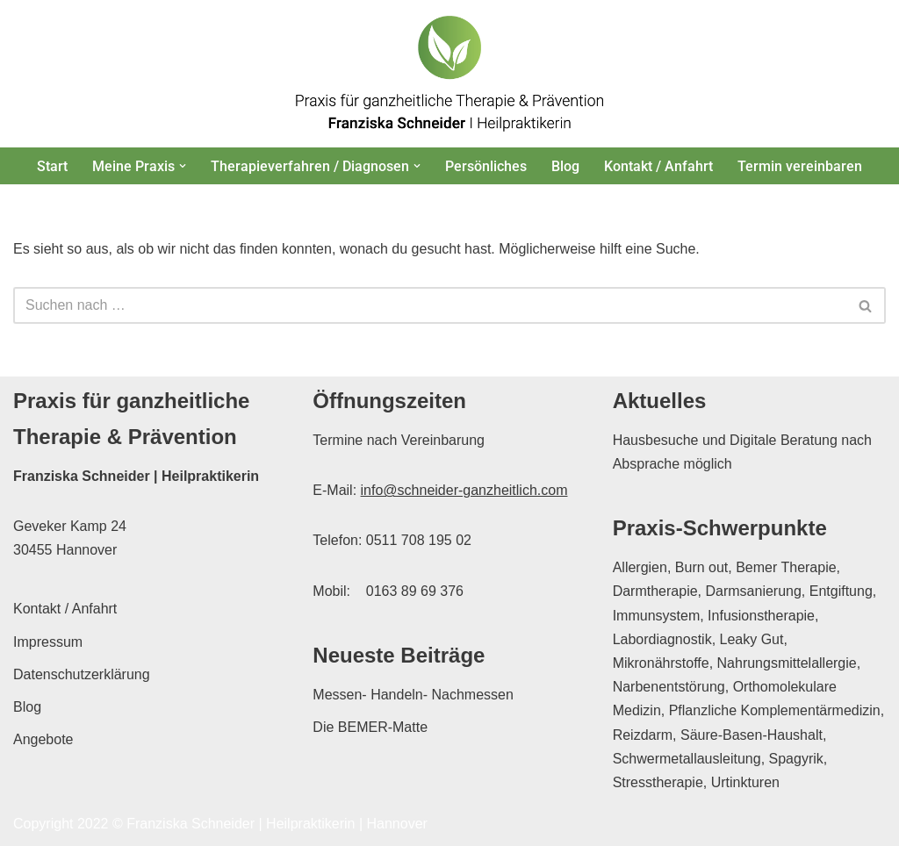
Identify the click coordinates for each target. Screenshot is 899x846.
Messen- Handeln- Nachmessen (413, 694)
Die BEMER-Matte (370, 727)
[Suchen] (429, 305)
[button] (182, 165)
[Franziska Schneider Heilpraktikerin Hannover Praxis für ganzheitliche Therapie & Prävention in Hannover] (449, 74)
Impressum (48, 641)
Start (52, 166)
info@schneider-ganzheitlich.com (464, 490)
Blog (565, 166)
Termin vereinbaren (799, 166)
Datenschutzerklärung (81, 674)
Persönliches (486, 166)
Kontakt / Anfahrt (658, 166)
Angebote (43, 739)
